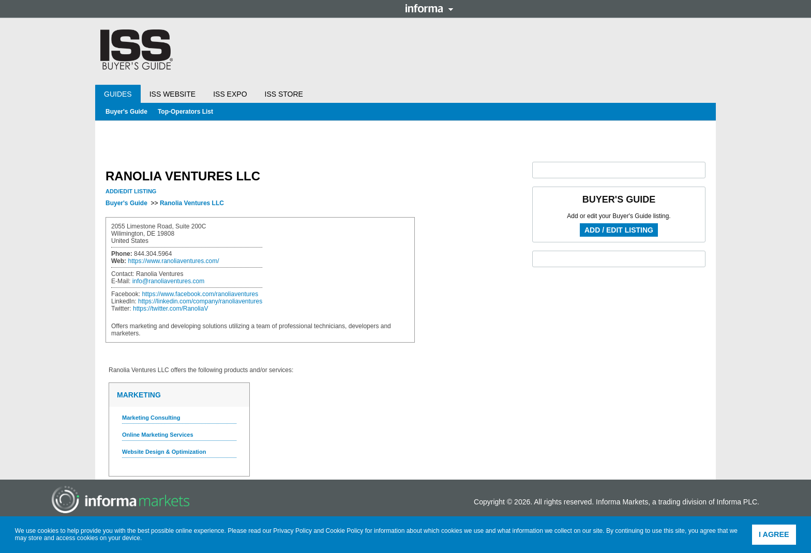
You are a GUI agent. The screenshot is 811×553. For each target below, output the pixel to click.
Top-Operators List (185, 111)
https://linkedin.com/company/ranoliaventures (200, 301)
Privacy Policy (292, 530)
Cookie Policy (345, 530)
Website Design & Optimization (164, 452)
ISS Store (284, 94)
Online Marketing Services (157, 435)
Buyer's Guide (126, 111)
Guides (118, 94)
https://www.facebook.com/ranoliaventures (200, 294)
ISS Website (172, 94)
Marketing (139, 395)
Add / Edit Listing (618, 230)
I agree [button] (774, 534)
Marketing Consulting (151, 417)
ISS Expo (230, 94)
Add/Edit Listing (131, 191)
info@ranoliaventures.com (168, 281)
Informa (429, 8)
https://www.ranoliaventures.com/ (173, 261)
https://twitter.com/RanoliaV (170, 308)
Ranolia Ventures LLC (192, 203)
